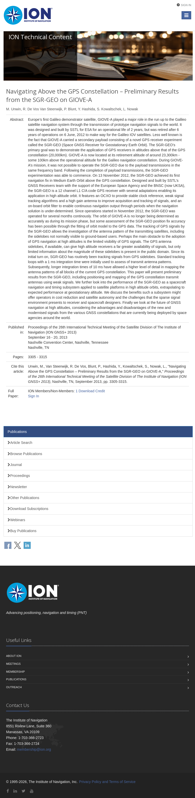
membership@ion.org (34, 749)
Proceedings (19, 476)
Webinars (16, 520)
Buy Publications (22, 531)
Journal (15, 465)
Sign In (186, 5)
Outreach (14, 687)
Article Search (20, 443)
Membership (15, 671)
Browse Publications (25, 454)
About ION (13, 655)
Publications (17, 432)
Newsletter (17, 487)
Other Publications (23, 498)
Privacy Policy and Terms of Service (107, 782)
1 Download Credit (90, 391)
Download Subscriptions (28, 509)
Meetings (13, 663)
